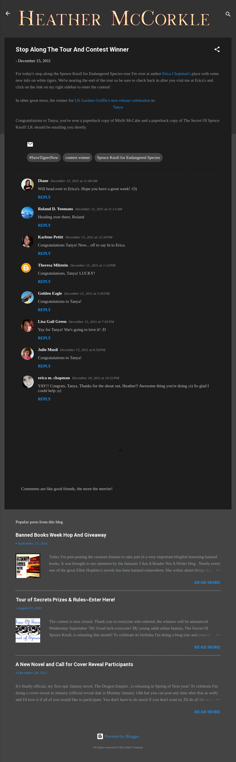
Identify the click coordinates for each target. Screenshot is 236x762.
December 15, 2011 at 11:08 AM (74, 181)
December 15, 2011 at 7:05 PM (91, 322)
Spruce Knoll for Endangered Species (128, 157)
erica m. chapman (54, 378)
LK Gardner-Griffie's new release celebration (112, 100)
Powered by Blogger (118, 736)
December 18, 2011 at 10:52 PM (95, 378)
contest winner (77, 157)
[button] (217, 50)
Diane (43, 180)
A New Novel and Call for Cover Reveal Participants (74, 664)
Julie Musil (48, 349)
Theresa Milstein (53, 265)
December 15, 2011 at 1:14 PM (92, 265)
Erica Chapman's (177, 73)
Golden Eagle (50, 293)
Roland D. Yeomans (55, 209)
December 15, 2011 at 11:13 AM (98, 209)
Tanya (118, 107)
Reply (44, 197)
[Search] (228, 15)
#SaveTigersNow (43, 157)
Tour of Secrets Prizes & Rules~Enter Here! (65, 600)
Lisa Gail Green (52, 321)
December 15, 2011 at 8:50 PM (82, 350)
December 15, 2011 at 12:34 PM (88, 237)
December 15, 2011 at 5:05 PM (86, 293)
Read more (207, 582)
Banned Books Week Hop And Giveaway (61, 535)
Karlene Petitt (50, 237)
